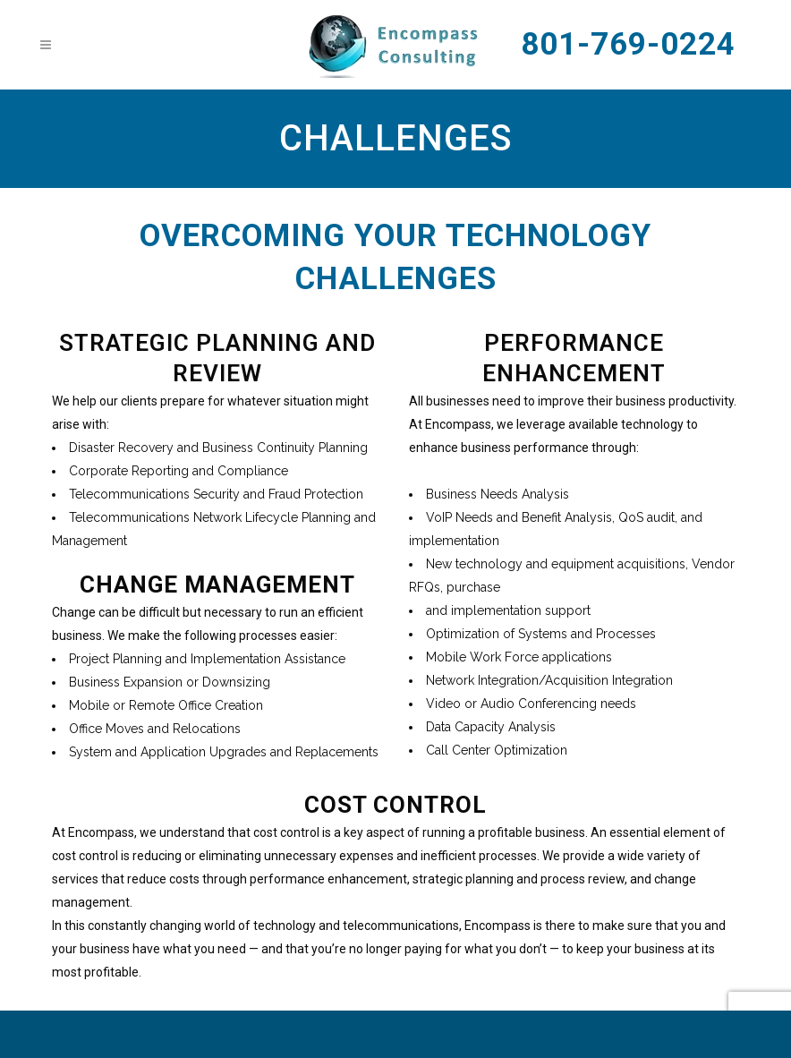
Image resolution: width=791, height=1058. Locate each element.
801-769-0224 (628, 44)
